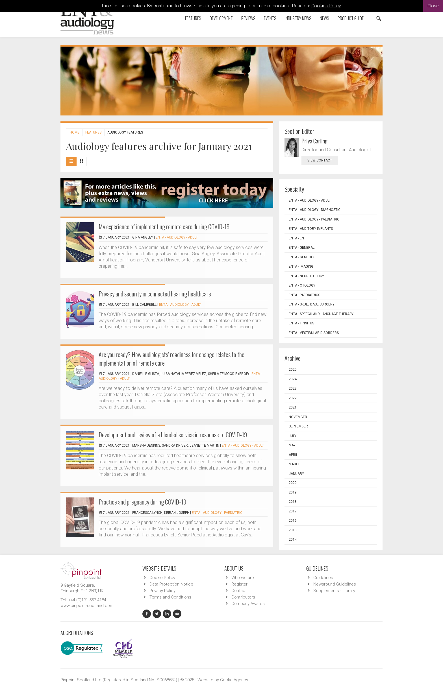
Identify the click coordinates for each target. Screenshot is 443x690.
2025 (293, 370)
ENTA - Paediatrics (304, 295)
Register (239, 584)
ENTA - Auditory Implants (311, 229)
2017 (293, 511)
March (295, 464)
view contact (319, 160)
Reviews (248, 18)
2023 (293, 388)
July (292, 436)
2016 (293, 521)
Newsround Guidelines (334, 584)
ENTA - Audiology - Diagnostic (314, 210)
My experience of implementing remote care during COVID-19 (164, 226)
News (324, 18)
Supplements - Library (334, 590)
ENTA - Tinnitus (301, 323)
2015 (293, 530)
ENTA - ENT (297, 238)
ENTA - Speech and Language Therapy (321, 314)
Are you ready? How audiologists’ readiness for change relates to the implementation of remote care (171, 358)
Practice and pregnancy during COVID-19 (142, 501)
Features (193, 18)
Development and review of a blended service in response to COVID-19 (173, 434)
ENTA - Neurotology (306, 276)
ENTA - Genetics (302, 257)
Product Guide (351, 18)
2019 (293, 492)
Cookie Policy (162, 577)
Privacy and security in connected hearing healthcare (155, 293)
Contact (239, 590)
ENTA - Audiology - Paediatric (217, 513)
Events (270, 18)
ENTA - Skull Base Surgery (312, 304)
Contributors (243, 597)
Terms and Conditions (170, 597)
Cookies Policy (326, 5)
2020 (293, 483)
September (298, 426)
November (298, 417)
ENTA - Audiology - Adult (177, 237)
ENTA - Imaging (301, 266)
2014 (293, 539)
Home (74, 132)
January (296, 474)
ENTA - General (301, 248)
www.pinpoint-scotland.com (87, 605)
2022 (293, 398)
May (292, 445)
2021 (293, 407)
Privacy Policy (162, 590)
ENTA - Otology (302, 285)
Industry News (298, 18)
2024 (293, 379)
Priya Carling (314, 141)
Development (221, 18)
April (293, 455)
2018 (293, 502)
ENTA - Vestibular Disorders (314, 333)
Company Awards (248, 603)
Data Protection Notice (171, 584)
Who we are (242, 577)
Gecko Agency (234, 679)
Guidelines (323, 577)
